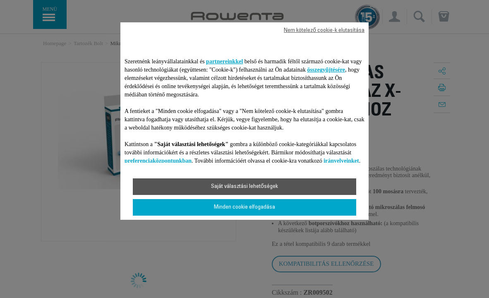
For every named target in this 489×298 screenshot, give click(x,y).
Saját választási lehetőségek (244, 187)
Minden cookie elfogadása (244, 207)
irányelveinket (341, 161)
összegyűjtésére (326, 70)
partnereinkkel (224, 61)
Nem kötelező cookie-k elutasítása (324, 31)
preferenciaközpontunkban (158, 161)
